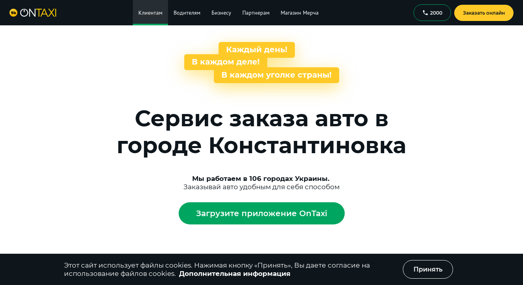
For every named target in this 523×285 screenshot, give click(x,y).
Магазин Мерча (300, 12)
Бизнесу (221, 12)
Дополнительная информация (235, 273)
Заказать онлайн (484, 13)
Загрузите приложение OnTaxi (261, 213)
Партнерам (256, 12)
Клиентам (150, 12)
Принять (427, 269)
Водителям (187, 12)
